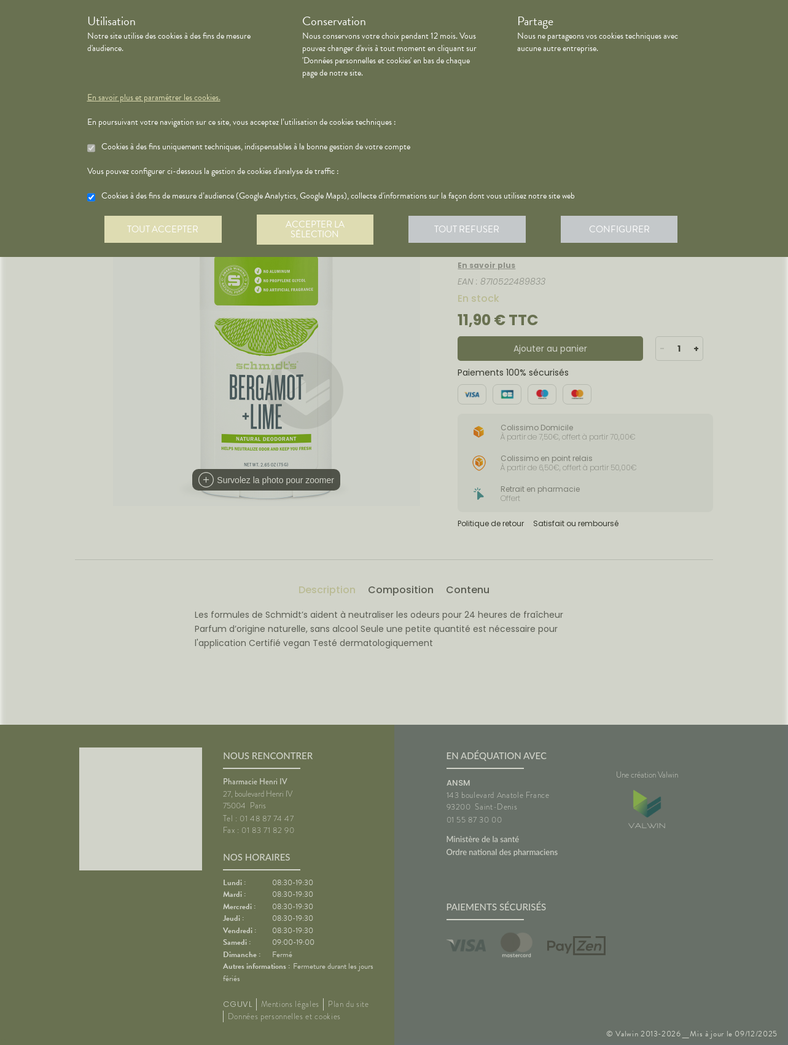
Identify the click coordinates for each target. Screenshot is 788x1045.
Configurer (625, 230)
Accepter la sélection (317, 230)
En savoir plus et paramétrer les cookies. (153, 98)
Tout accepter (164, 230)
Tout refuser (470, 230)
